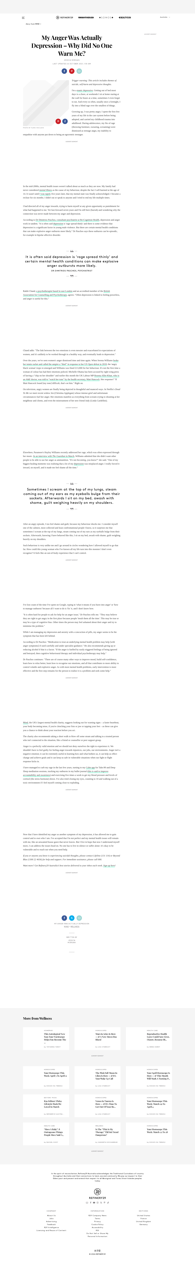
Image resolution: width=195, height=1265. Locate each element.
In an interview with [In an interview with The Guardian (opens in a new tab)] (42, 456)
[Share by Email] (79, 71)
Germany (143, 1224)
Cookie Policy (97, 1224)
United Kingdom (143, 1221)
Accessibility (97, 1227)
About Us (51, 1216)
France (144, 1218)
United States (143, 1216)
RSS (97, 1230)
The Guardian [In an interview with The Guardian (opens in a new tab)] (59, 456)
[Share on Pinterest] (71, 71)
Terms (97, 1218)
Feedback (51, 1224)
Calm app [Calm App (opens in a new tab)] (90, 767)
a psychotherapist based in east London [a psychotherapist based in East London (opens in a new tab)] (54, 291)
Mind (66, 927)
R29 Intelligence (51, 1227)
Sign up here (109, 865)
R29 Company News (97, 1216)
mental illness (45, 190)
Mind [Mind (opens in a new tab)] (25, 722)
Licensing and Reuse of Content (51, 1230)
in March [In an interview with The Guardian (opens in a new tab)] (70, 456)
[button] (158, 20)
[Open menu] (23, 17)
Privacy (97, 1221)
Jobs (51, 1218)
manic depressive (85, 90)
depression (58, 223)
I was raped (45, 194)
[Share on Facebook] (64, 71)
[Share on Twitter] (71, 918)
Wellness (75, 927)
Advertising (51, 1221)
